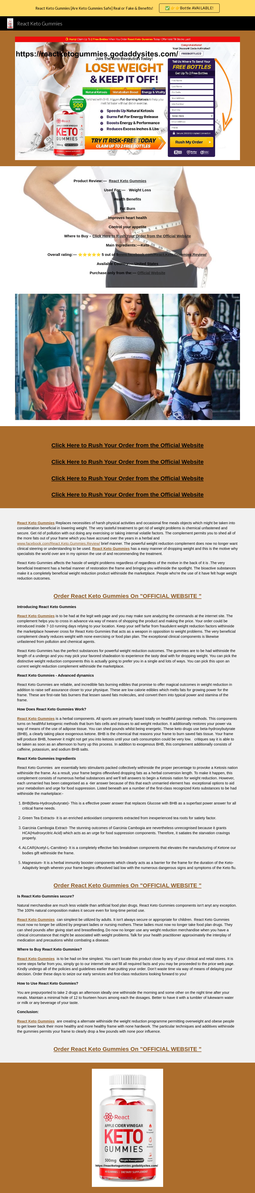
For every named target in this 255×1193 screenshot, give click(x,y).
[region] (127, 8)
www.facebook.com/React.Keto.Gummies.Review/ (58, 543)
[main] (127, 227)
